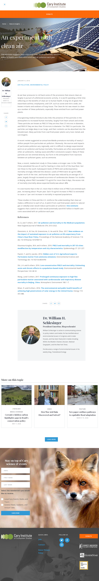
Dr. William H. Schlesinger (6, 93)
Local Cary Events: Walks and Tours (16, 500)
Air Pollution (23, 85)
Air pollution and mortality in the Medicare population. (61, 223)
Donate (49, 14)
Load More (51, 439)
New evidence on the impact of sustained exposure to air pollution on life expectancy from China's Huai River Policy (50, 234)
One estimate (72, 206)
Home (4, 24)
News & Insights (14, 24)
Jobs (40, 539)
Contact (41, 545)
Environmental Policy (39, 85)
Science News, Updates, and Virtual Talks (15, 506)
